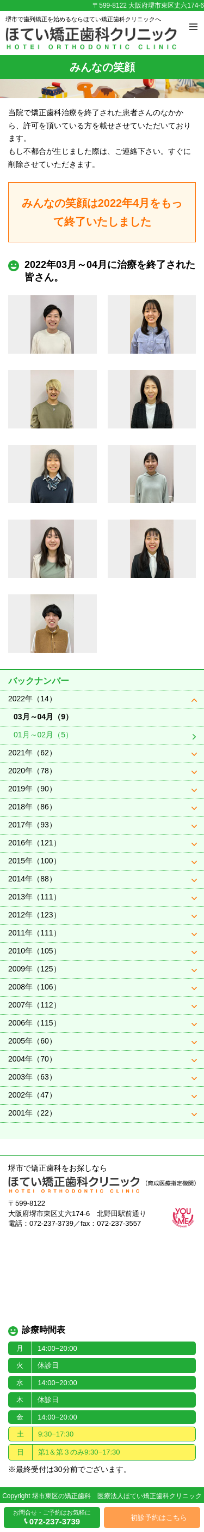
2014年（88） (32, 878)
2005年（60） (32, 1040)
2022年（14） (32, 698)
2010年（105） (34, 950)
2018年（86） (32, 806)
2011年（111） (34, 932)
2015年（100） (34, 860)
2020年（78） (32, 770)
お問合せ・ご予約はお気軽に (52, 1517)
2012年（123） (34, 914)
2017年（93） (32, 824)
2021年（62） (32, 752)
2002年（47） (32, 1094)
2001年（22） (32, 1112)
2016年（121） (34, 842)
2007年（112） (34, 1004)
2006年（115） (34, 1022)
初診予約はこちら (159, 1517)
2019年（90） (32, 788)
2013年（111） (34, 896)
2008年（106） (34, 986)
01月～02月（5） (43, 734)
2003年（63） (32, 1076)
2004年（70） (32, 1058)
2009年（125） (34, 968)
